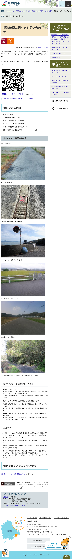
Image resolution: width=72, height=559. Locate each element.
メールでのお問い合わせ (39, 546)
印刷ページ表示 (43, 47)
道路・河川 (48, 11)
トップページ (10, 11)
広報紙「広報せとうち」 (59, 53)
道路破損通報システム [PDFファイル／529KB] (18, 98)
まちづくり (39, 11)
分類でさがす (20, 11)
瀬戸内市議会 (55, 57)
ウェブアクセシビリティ (61, 518)
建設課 (5, 497)
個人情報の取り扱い (45, 518)
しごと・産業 (30, 11)
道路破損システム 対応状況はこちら (13, 474)
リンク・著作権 (32, 518)
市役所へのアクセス (39, 540)
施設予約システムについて (60, 76)
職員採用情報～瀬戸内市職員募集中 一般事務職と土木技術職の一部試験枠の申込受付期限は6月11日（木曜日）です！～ (60, 39)
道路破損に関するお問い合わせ (16, 16)
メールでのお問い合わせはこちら (14, 505)
